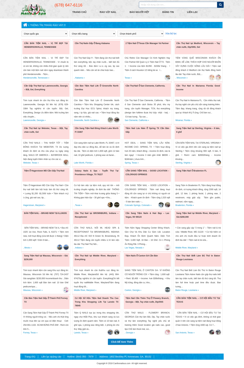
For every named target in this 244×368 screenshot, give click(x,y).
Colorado (145, 205)
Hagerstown (28, 205)
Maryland (39, 205)
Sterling (179, 163)
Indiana (78, 248)
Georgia (40, 120)
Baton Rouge (181, 290)
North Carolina (90, 120)
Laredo (77, 332)
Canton (128, 290)
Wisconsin (181, 78)
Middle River (181, 248)
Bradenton (180, 205)
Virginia (187, 163)
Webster (27, 163)
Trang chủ (30, 356)
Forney (26, 332)
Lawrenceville (29, 120)
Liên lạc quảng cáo (51, 356)
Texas (127, 78)
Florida (187, 120)
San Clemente (131, 120)
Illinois (27, 248)
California (143, 120)
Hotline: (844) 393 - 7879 (80, 356)
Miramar (179, 120)
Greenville (78, 120)
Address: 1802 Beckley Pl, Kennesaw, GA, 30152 (125, 356)
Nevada (138, 248)
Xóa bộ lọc (171, 33)
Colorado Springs (132, 205)
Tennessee (43, 78)
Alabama (79, 78)
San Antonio (181, 332)
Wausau (27, 290)
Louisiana (192, 290)
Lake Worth (79, 163)
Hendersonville (30, 78)
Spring (128, 163)
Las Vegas (129, 248)
